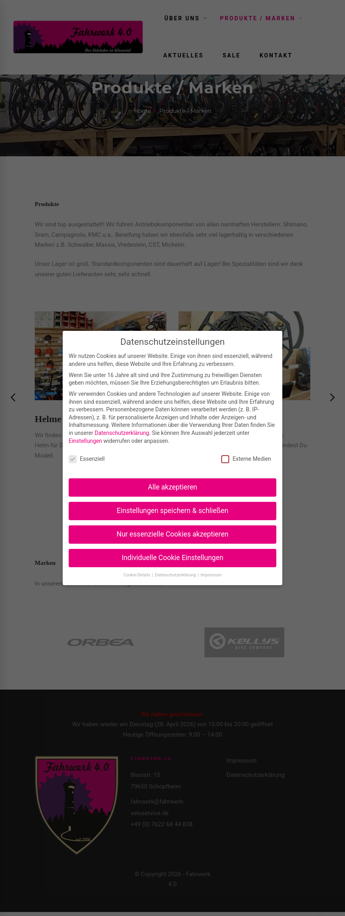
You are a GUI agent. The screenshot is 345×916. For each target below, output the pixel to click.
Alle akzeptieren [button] (172, 487)
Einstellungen (85, 441)
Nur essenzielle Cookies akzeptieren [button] (172, 534)
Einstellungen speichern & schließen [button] (172, 511)
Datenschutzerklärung (122, 433)
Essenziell (87, 459)
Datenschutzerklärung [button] (176, 575)
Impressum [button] (211, 575)
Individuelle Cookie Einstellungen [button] (173, 558)
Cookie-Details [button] (137, 575)
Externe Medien (246, 459)
